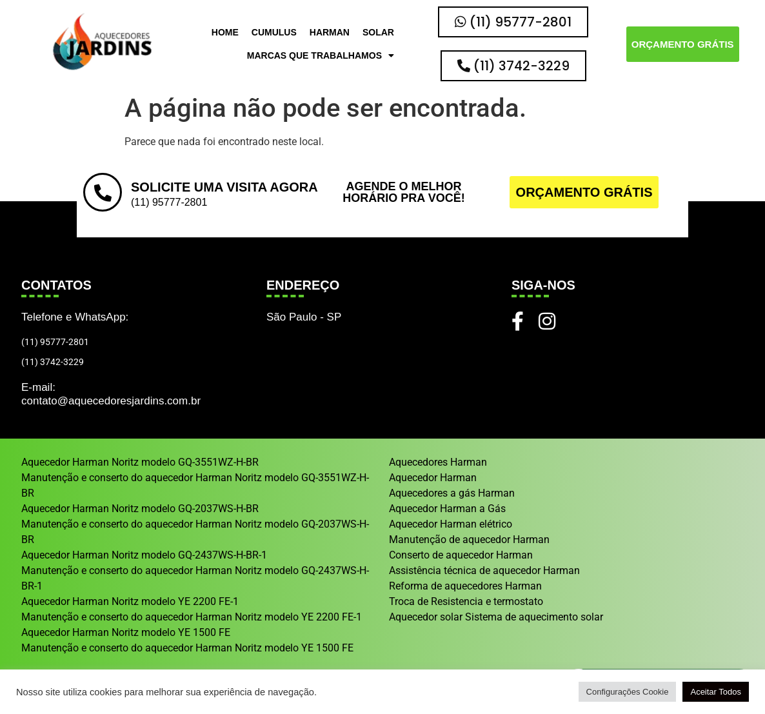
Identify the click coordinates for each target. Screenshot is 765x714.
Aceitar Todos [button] (715, 692)
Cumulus (274, 32)
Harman (330, 32)
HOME (225, 32)
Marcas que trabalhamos (320, 55)
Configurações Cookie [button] (627, 692)
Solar (378, 32)
